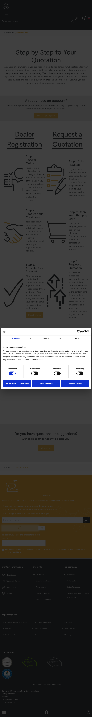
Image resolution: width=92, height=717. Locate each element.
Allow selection (45, 383)
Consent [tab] (16, 339)
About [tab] (76, 339)
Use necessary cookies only (17, 383)
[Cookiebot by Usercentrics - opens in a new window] (78, 332)
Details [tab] (46, 339)
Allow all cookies (75, 383)
